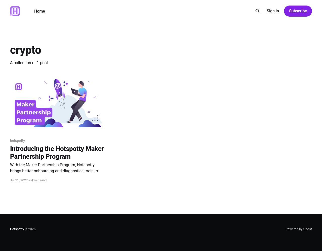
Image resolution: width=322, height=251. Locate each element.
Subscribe (298, 11)
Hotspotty (17, 229)
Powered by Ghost (299, 229)
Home (39, 11)
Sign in (273, 11)
